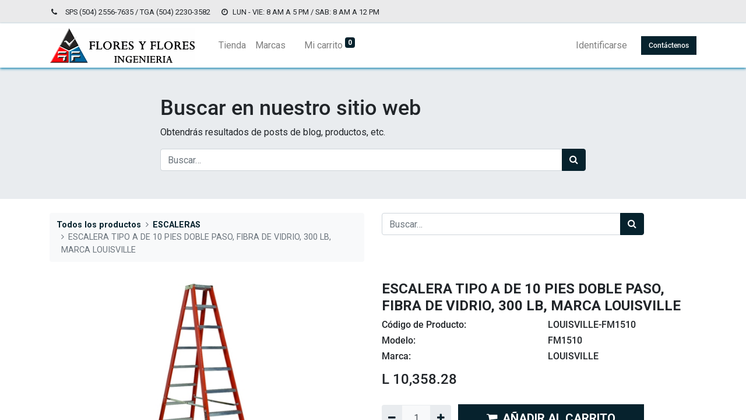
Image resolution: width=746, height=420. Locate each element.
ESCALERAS (176, 225)
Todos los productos (99, 225)
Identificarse (601, 45)
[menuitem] (232, 45)
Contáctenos (669, 45)
